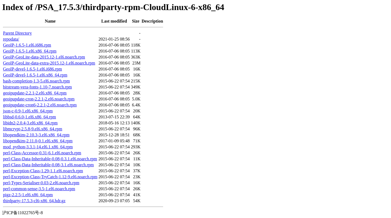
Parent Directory (17, 33)
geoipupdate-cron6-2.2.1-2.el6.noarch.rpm (40, 105)
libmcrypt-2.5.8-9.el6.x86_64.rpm (32, 129)
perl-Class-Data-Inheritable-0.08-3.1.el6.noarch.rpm (48, 164)
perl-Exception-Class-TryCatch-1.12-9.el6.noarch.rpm (50, 176)
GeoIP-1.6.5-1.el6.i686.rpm (27, 45)
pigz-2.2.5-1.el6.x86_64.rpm (28, 194)
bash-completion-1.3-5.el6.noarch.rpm (36, 81)
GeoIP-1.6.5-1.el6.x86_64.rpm (29, 51)
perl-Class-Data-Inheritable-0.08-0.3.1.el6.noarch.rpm (50, 158)
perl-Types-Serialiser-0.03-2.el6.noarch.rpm (41, 182)
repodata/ (11, 39)
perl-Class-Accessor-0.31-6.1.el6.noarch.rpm (42, 153)
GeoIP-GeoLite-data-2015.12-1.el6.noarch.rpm (44, 57)
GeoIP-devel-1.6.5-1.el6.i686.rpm (32, 69)
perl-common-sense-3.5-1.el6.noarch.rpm (39, 188)
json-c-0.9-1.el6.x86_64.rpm (28, 111)
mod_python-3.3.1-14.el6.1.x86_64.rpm (38, 147)
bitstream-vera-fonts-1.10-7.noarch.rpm (37, 87)
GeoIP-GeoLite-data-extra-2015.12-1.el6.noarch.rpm (49, 63)
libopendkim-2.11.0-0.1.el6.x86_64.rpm (37, 141)
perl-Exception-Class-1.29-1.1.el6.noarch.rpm (43, 170)
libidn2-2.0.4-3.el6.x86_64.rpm (30, 123)
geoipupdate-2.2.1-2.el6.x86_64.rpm (35, 93)
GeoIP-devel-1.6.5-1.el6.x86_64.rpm (35, 75)
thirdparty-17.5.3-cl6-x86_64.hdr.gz (34, 200)
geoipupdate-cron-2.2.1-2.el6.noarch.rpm (38, 99)
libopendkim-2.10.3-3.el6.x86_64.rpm (36, 135)
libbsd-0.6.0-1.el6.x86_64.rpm (29, 117)
